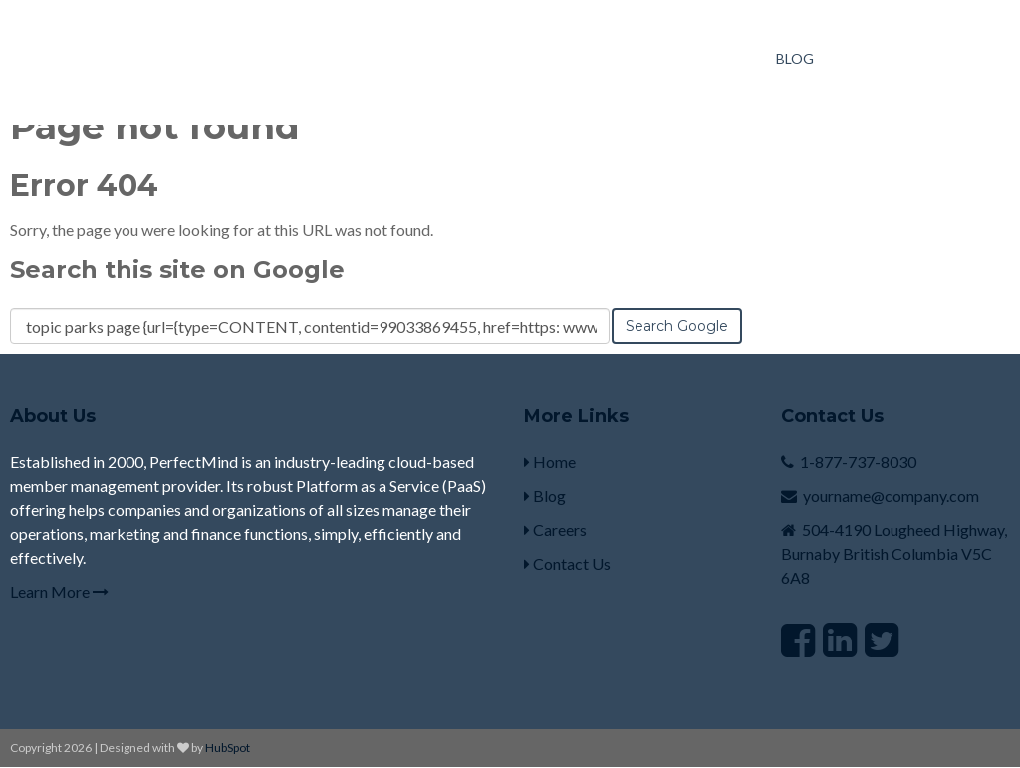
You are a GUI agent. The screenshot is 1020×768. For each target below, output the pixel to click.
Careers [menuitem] (555, 529)
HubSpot (227, 747)
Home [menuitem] (550, 461)
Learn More (59, 591)
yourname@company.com (891, 495)
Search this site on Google (177, 269)
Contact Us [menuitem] (567, 563)
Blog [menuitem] (795, 58)
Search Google (677, 326)
